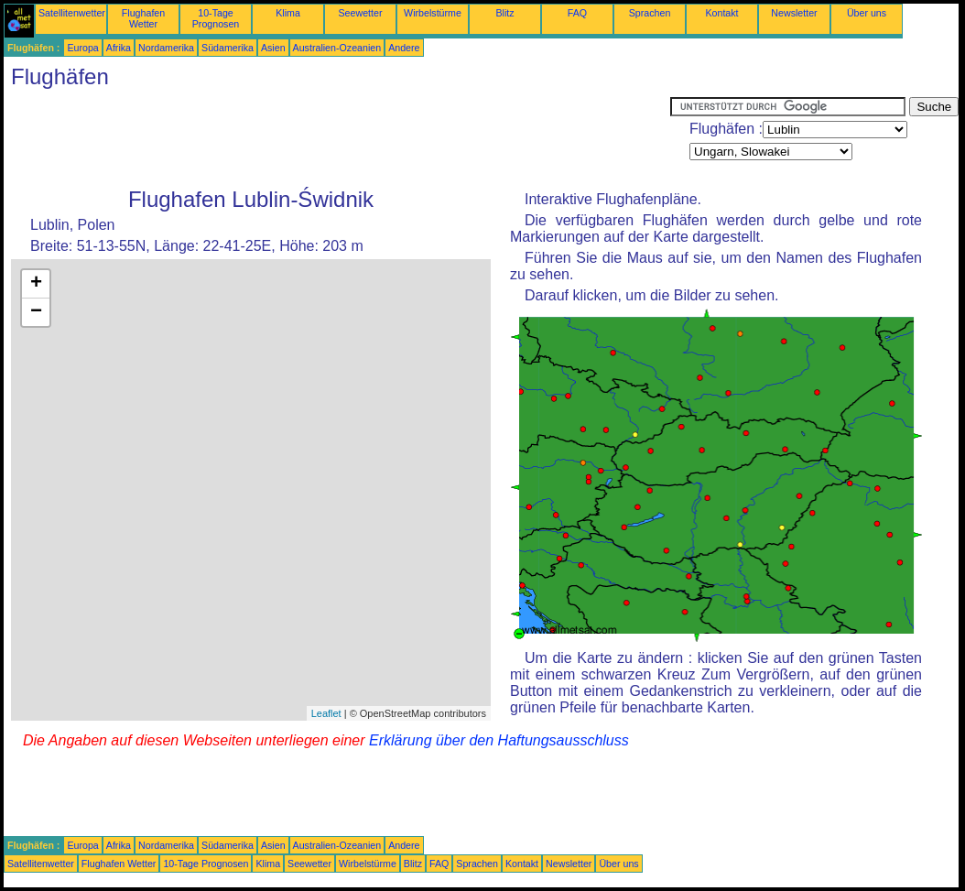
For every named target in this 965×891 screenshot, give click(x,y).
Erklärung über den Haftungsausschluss (499, 740)
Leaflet (326, 713)
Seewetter (361, 12)
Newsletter (794, 12)
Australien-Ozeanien (337, 47)
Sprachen (650, 12)
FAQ (577, 12)
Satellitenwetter (71, 12)
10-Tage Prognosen (216, 18)
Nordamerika (166, 47)
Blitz (504, 12)
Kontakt (721, 12)
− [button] (36, 312)
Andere (403, 47)
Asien (273, 47)
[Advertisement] (337, 138)
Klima (288, 12)
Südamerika (227, 47)
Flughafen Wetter (143, 18)
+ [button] (36, 284)
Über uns (866, 12)
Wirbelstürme (432, 12)
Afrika (118, 47)
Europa (82, 47)
